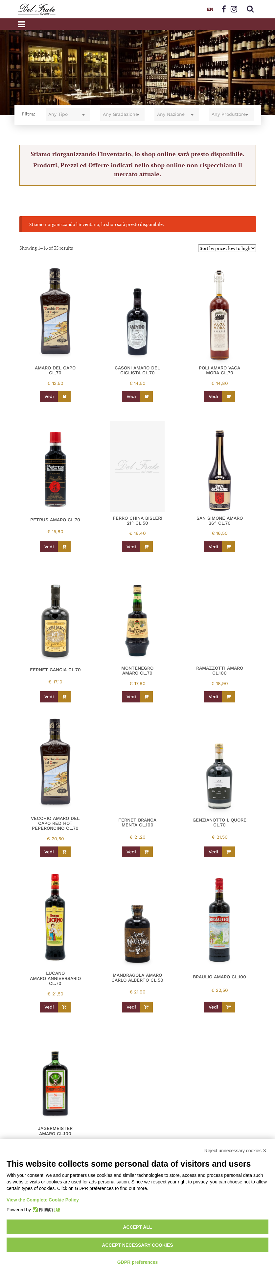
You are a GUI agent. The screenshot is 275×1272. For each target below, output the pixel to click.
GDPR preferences (137, 1262)
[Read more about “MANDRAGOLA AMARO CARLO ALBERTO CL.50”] (146, 1007)
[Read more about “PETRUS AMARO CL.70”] (64, 547)
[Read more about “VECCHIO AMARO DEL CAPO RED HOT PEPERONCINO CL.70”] (64, 852)
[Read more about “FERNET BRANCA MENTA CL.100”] (146, 852)
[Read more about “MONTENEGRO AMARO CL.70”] (146, 696)
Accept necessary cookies (137, 1245)
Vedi (49, 396)
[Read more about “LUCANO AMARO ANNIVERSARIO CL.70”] (64, 1007)
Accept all (137, 1227)
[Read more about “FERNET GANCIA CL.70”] (64, 696)
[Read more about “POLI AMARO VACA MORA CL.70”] (228, 396)
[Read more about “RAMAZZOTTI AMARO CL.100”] (228, 696)
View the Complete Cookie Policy (43, 1199)
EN (210, 9)
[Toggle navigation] (21, 24)
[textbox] (68, 114)
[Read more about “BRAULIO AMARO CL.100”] (228, 1007)
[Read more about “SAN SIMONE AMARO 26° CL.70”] (228, 547)
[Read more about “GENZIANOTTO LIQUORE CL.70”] (228, 852)
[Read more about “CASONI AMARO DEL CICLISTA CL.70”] (146, 396)
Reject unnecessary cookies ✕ (235, 1150)
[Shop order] (227, 248)
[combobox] (68, 114)
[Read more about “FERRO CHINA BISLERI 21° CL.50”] (146, 547)
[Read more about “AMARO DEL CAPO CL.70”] (64, 396)
